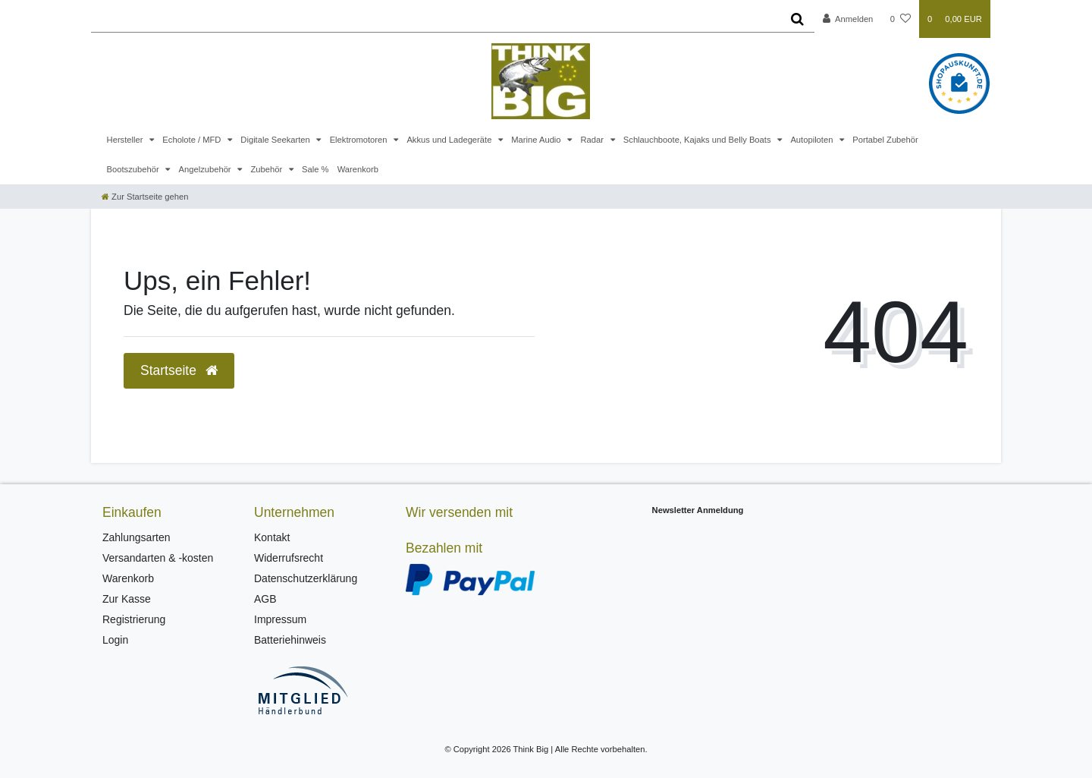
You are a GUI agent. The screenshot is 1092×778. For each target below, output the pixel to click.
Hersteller (126, 139)
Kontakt (272, 537)
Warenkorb (357, 169)
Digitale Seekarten (276, 139)
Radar (593, 139)
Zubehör (267, 169)
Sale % (315, 169)
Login (115, 640)
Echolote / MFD (192, 139)
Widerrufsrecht (288, 558)
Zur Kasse (126, 599)
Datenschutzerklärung (305, 578)
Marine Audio (537, 139)
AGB (265, 599)
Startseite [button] (179, 370)
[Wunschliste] (900, 19)
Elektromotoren (360, 139)
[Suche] (797, 19)
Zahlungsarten (136, 537)
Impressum (280, 619)
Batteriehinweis (290, 640)
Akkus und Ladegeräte (450, 139)
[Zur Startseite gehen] (145, 196)
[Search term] (435, 19)
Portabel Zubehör (885, 139)
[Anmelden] (848, 19)
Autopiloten (812, 139)
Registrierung (133, 619)
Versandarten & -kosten (157, 558)
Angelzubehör (206, 169)
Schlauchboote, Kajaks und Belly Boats (698, 139)
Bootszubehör (134, 169)
